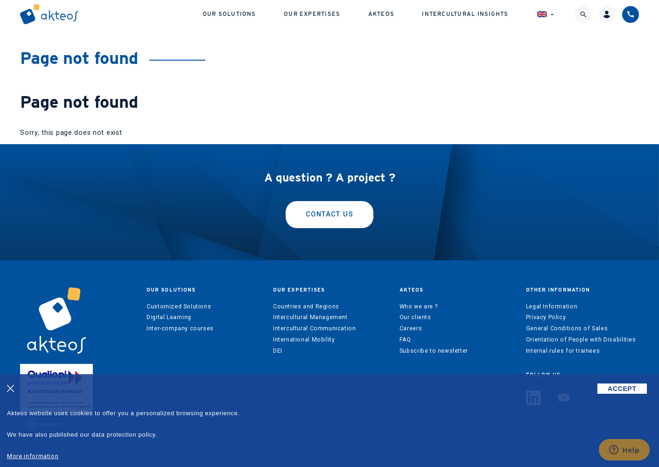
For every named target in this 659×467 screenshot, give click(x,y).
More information (32, 456)
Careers (411, 328)
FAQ (405, 339)
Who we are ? (418, 306)
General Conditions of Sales (567, 328)
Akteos (381, 13)
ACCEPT (622, 388)
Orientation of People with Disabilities (581, 339)
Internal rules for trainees (563, 351)
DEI (277, 351)
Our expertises (312, 13)
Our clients (415, 317)
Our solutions (229, 13)
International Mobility (304, 339)
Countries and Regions (306, 306)
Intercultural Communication (314, 328)
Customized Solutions (179, 306)
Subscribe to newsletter (434, 351)
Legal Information (551, 306)
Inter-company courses (180, 328)
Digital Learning (169, 317)
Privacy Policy (546, 317)
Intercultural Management (310, 317)
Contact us (329, 214)
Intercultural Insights (465, 13)
